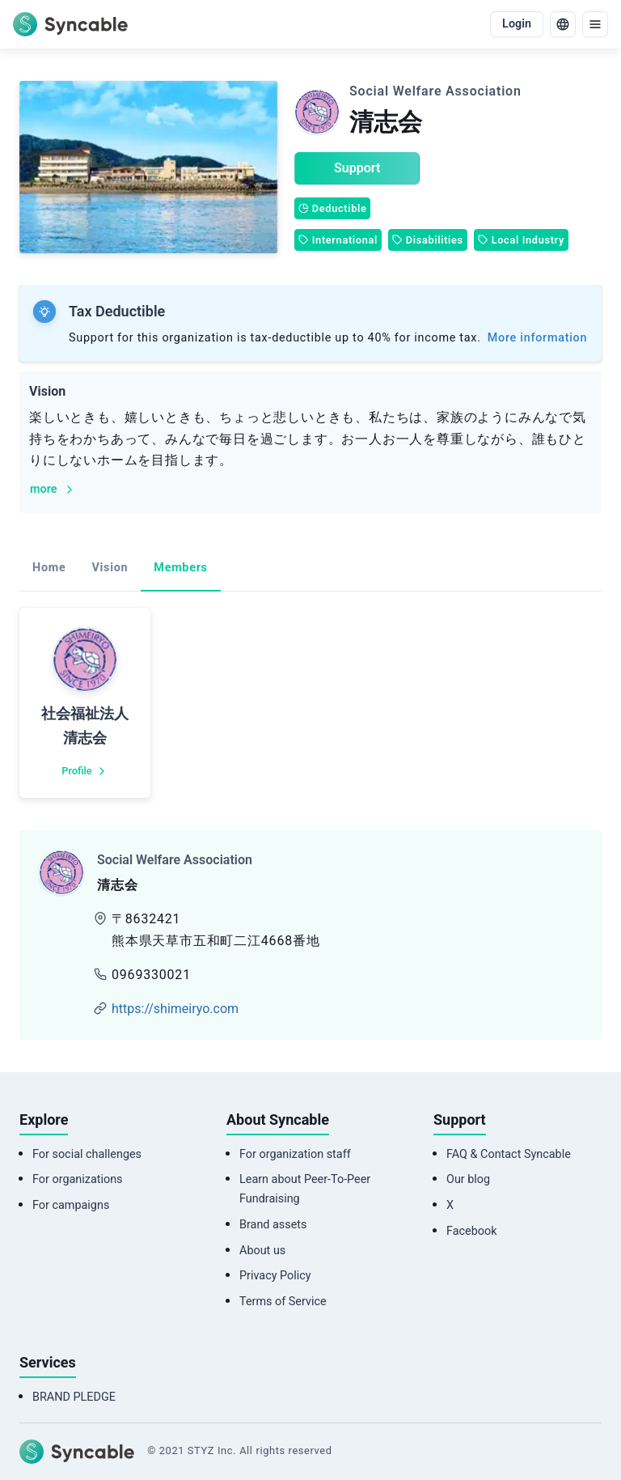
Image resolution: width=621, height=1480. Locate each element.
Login (516, 24)
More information (537, 338)
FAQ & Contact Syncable (508, 1154)
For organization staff (295, 1154)
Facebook (471, 1231)
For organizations (77, 1179)
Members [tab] (180, 568)
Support (357, 168)
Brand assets (272, 1225)
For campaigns (70, 1205)
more (53, 489)
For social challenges (87, 1154)
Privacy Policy (275, 1276)
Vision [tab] (109, 568)
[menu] (595, 24)
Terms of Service (283, 1301)
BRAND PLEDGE (74, 1397)
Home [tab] (48, 568)
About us (262, 1250)
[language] (563, 24)
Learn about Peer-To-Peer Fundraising (304, 1189)
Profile (84, 771)
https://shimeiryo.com (175, 1008)
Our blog (468, 1179)
